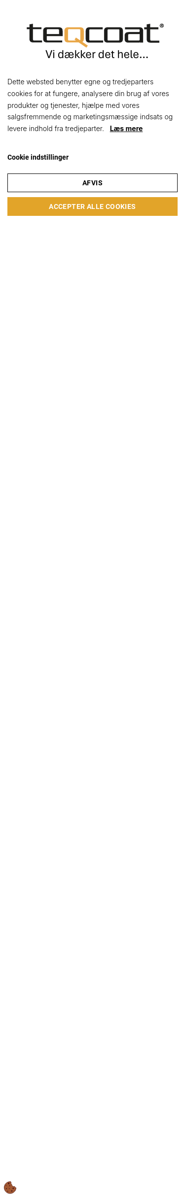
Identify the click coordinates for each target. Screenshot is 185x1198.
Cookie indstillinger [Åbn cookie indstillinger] (38, 157)
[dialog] (92, 599)
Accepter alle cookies (92, 206)
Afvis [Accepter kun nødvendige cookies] (92, 183)
